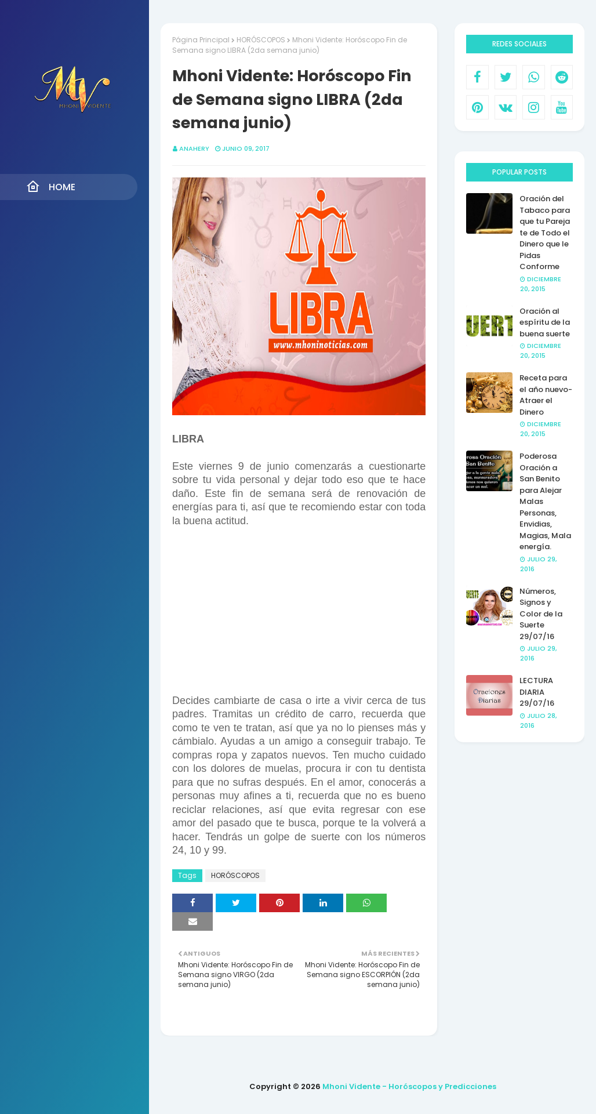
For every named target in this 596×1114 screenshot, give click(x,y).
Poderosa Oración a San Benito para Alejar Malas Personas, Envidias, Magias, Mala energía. (545, 501)
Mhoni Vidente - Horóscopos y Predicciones (409, 1086)
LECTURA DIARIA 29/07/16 (536, 692)
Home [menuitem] (50, 187)
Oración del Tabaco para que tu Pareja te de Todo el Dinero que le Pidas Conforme (544, 232)
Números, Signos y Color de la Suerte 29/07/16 (540, 614)
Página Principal (201, 40)
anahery (194, 148)
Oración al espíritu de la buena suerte (544, 322)
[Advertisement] (299, 609)
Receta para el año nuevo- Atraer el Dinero (545, 395)
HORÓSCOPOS (261, 40)
